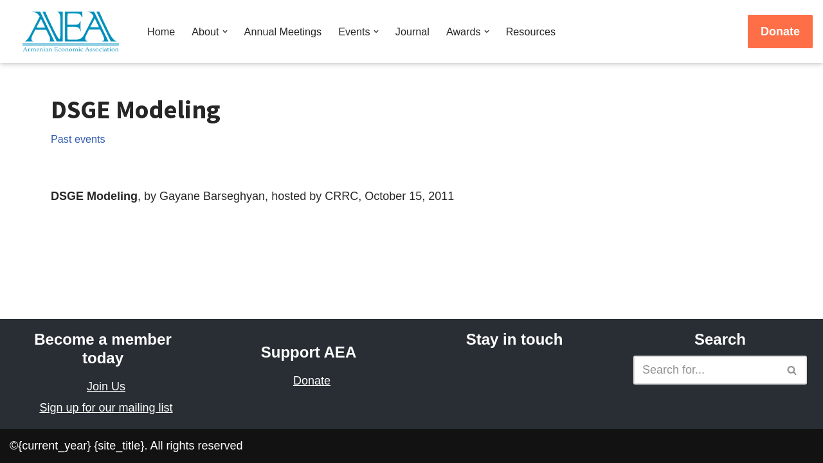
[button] (225, 31)
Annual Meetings (283, 31)
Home (161, 31)
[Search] (705, 370)
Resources (531, 31)
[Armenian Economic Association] (74, 31)
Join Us (106, 386)
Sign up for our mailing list (105, 407)
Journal (412, 31)
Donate (780, 31)
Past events (78, 139)
